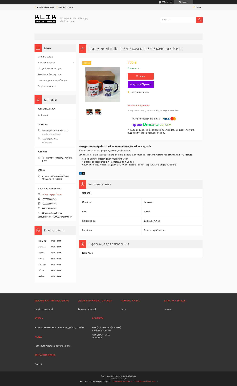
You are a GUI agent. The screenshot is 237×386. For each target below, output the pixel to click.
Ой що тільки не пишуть (49, 68)
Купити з (142, 84)
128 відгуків (167, 2)
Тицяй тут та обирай (44, 309)
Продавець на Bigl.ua (118, 379)
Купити (142, 76)
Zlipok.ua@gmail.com (52, 194)
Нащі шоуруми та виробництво (53, 80)
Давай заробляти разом (49, 74)
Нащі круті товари (46, 62)
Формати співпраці (87, 309)
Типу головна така (47, 86)
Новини (167, 309)
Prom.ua (132, 376)
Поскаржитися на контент (122, 381)
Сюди (123, 309)
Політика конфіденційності (146, 381)
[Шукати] (199, 20)
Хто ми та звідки (45, 57)
